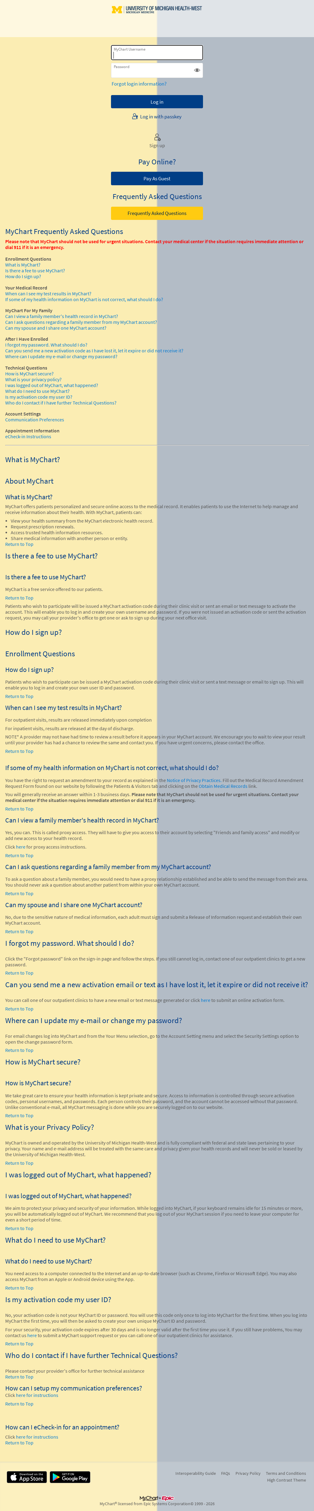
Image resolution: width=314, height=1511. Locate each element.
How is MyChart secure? (29, 374)
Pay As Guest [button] (157, 178)
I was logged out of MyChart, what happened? (51, 385)
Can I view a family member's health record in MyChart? (61, 316)
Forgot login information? (139, 83)
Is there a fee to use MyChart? (35, 271)
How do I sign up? (23, 276)
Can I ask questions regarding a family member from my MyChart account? (81, 322)
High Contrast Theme (286, 1480)
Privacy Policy (248, 1473)
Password (121, 66)
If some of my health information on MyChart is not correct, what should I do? (84, 299)
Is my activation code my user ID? (38, 397)
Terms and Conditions (286, 1473)
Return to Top (19, 544)
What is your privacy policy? (33, 379)
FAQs (225, 1473)
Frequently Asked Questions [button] (157, 213)
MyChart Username (129, 49)
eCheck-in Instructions (28, 436)
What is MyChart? (22, 265)
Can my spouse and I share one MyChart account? (55, 328)
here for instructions (37, 1395)
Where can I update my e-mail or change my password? (61, 356)
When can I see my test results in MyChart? (48, 294)
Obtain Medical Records (222, 786)
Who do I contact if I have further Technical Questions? (61, 403)
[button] (197, 70)
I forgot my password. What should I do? (46, 345)
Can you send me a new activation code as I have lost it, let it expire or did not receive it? (94, 351)
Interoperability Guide (195, 1473)
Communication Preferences (34, 420)
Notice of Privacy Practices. (194, 780)
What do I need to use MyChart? (37, 391)
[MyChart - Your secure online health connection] (157, 19)
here (20, 847)
